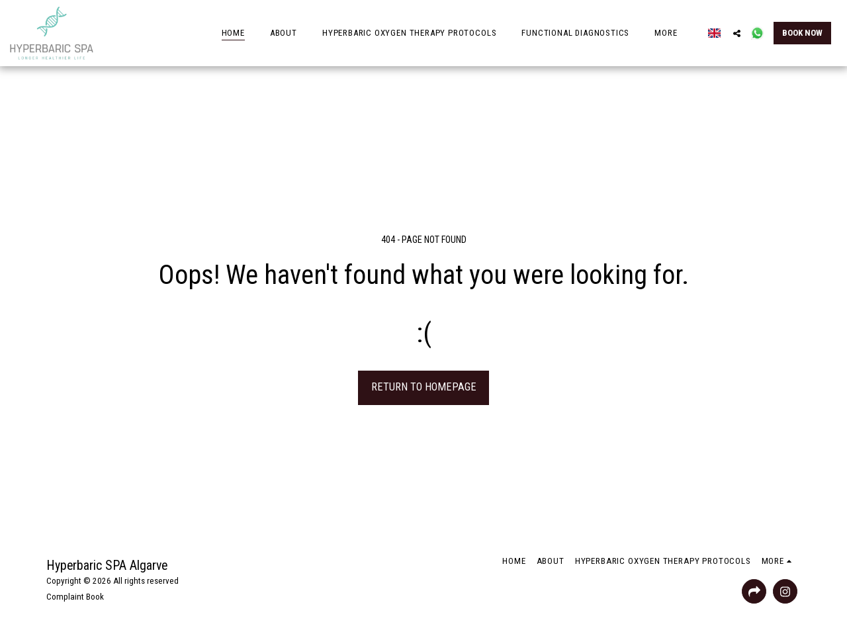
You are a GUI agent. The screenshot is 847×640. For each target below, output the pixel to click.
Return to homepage (423, 387)
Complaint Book (75, 597)
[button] (736, 33)
